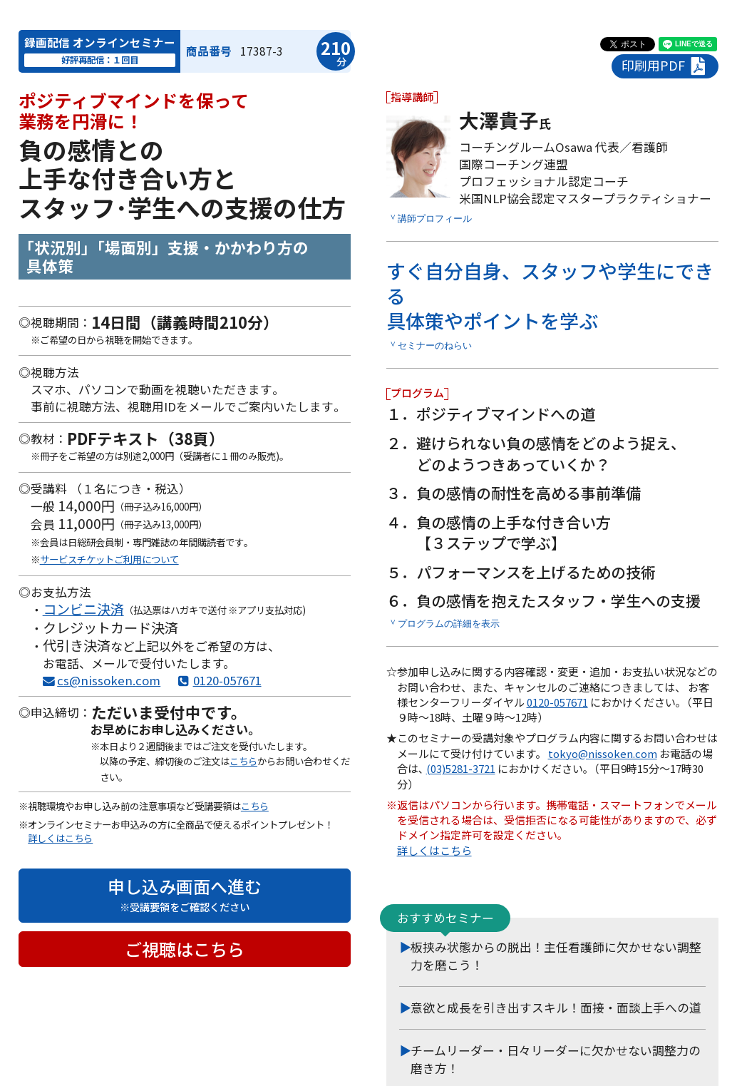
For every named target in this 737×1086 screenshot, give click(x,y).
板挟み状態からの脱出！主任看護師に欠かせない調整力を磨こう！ (556, 955)
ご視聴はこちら (184, 948)
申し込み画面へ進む (185, 894)
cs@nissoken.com (108, 680)
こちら (243, 761)
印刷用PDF (665, 66)
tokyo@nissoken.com (602, 753)
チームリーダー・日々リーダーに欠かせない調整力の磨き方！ (556, 1059)
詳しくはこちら (60, 838)
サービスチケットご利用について (109, 559)
